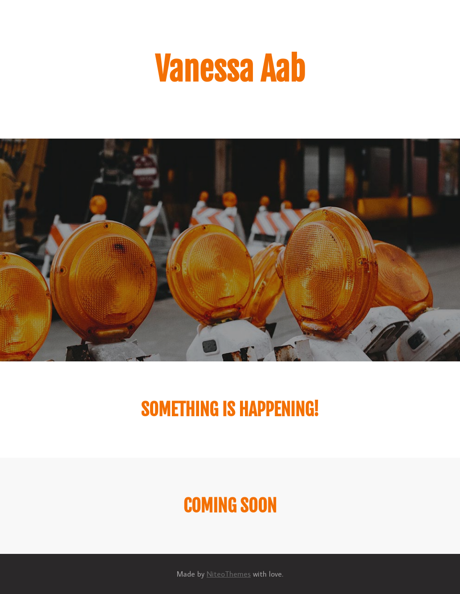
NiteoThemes (229, 574)
